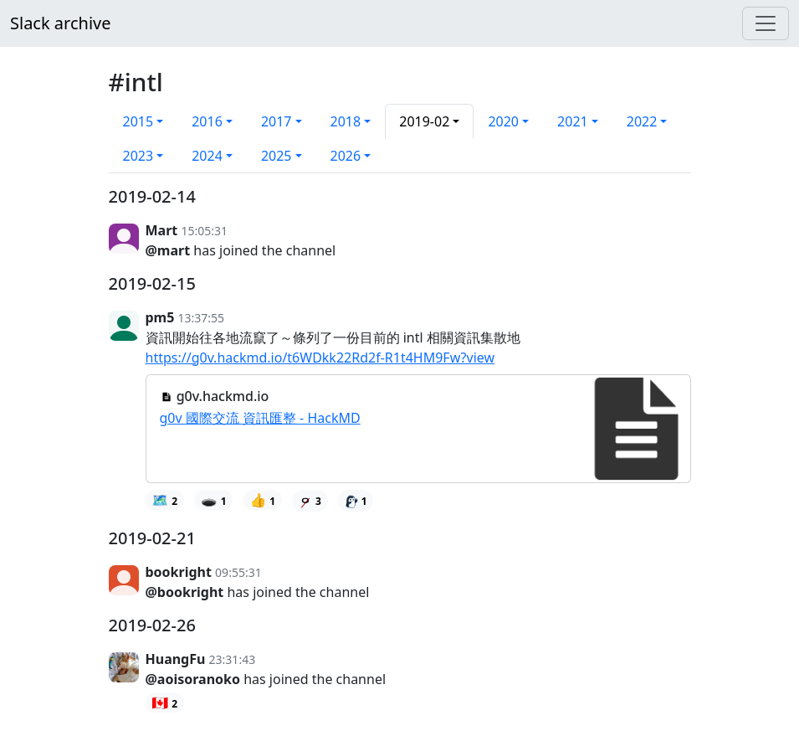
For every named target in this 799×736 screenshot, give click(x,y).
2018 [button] (345, 121)
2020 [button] (503, 121)
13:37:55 (201, 318)
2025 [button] (276, 156)
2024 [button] (207, 156)
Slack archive (60, 23)
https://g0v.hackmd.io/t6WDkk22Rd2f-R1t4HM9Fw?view (320, 357)
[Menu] (765, 23)
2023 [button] (138, 156)
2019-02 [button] (424, 121)
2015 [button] (138, 121)
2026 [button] (345, 156)
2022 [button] (642, 121)
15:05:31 (204, 231)
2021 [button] (572, 121)
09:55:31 (238, 572)
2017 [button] (276, 121)
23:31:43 (232, 659)
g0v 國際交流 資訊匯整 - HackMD (260, 418)
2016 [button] (207, 121)
